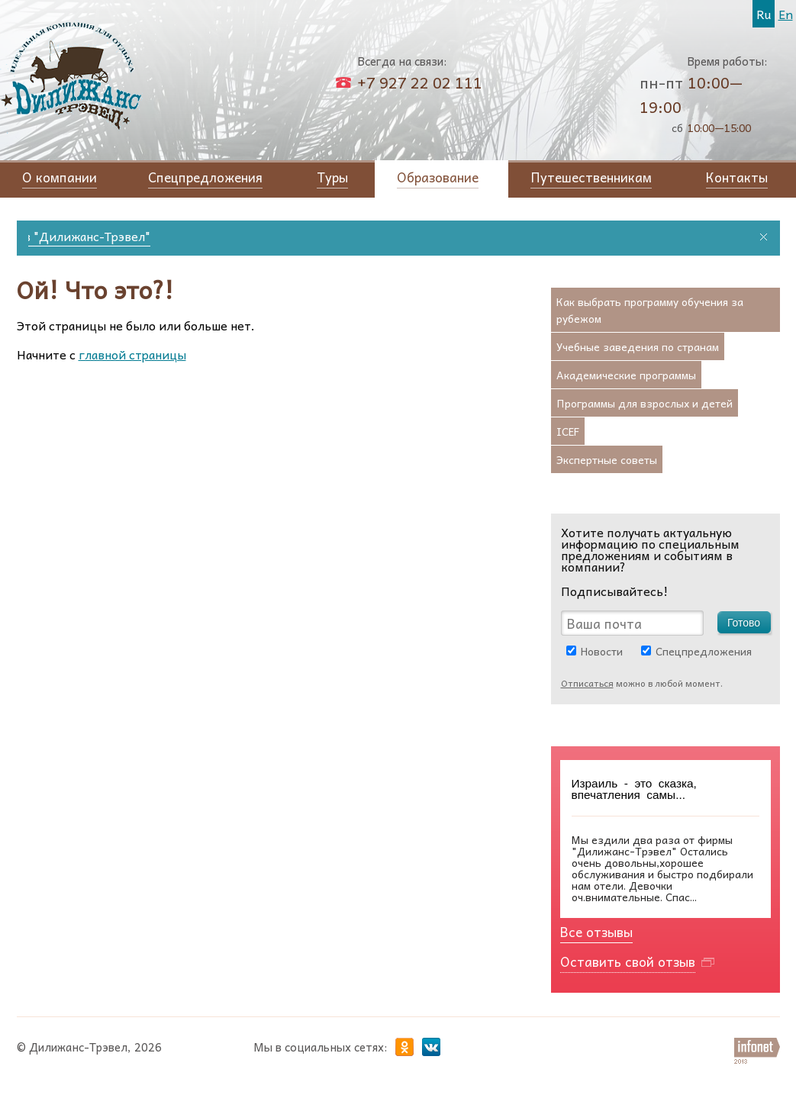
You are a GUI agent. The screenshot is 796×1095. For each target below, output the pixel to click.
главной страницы (132, 354)
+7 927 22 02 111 (419, 82)
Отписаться (587, 683)
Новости (602, 651)
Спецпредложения (704, 651)
